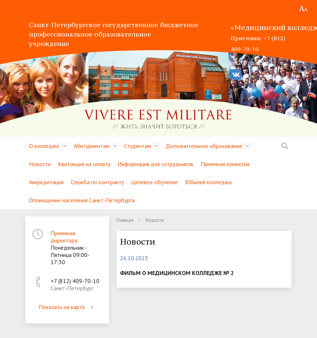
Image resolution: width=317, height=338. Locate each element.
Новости (40, 164)
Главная (124, 220)
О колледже (44, 145)
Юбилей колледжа (208, 182)
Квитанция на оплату (84, 164)
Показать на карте (67, 306)
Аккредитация (46, 182)
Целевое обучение (154, 182)
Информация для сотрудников (155, 164)
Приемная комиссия (225, 164)
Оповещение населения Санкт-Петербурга (81, 200)
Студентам (137, 145)
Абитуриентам (92, 145)
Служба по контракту (97, 182)
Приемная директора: (65, 236)
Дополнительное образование (204, 145)
